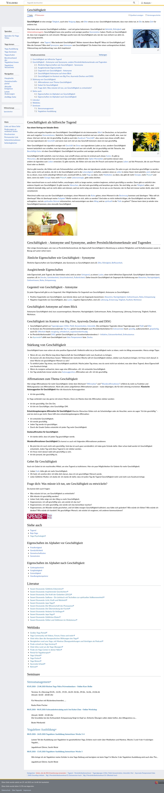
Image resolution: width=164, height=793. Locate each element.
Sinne (78, 145)
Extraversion (118, 329)
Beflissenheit (117, 263)
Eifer (86, 21)
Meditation (108, 175)
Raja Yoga (34, 533)
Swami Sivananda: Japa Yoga (41, 603)
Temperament (76, 337)
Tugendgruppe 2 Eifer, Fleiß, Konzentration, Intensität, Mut (113, 773)
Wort (100, 132)
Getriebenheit (53, 277)
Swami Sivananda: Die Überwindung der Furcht (49, 608)
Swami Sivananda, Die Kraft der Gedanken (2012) (50, 594)
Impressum (27, 790)
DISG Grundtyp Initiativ (36, 775)
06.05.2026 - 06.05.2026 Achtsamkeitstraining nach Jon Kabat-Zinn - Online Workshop (62, 710)
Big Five (67, 329)
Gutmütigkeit (35, 573)
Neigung (72, 21)
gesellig (132, 329)
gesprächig (154, 329)
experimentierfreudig (79, 331)
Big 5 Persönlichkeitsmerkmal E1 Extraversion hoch (64, 775)
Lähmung (104, 300)
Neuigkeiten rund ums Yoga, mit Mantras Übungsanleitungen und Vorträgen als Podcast (66, 641)
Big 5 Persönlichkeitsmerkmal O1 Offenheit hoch (100, 775)
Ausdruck (81, 138)
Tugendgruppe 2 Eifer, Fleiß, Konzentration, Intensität (73, 326)
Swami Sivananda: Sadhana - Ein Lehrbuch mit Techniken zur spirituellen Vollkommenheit (66, 597)
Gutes (108, 156)
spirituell (108, 201)
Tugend (47, 42)
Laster (100, 274)
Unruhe (43, 277)
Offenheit (42, 331)
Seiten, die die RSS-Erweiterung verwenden (51, 773)
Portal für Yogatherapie (39, 652)
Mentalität (98, 159)
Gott (37, 471)
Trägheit (122, 300)
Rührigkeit (117, 29)
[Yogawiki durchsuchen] (81, 2)
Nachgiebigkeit (153, 277)
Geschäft (90, 138)
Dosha (89, 337)
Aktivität (108, 29)
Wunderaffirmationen (111, 384)
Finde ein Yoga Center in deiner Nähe (45, 650)
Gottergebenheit (37, 567)
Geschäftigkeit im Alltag (36, 210)
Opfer (91, 159)
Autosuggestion (68, 372)
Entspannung (50, 280)
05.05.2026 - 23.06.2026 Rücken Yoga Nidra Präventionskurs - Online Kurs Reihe (59, 686)
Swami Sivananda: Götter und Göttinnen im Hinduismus (53, 620)
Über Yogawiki (17, 790)
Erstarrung (113, 300)
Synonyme (54, 45)
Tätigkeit (55, 21)
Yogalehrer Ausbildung (41, 729)
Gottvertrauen (33, 280)
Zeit (151, 21)
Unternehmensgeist (35, 32)
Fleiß (142, 326)
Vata (68, 337)
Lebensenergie (78, 177)
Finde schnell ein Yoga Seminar (42, 644)
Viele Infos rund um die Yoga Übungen (46, 647)
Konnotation (95, 32)
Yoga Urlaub (35, 655)
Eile (140, 21)
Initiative (104, 334)
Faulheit (129, 300)
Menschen (31, 159)
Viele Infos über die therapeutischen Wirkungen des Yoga (53, 638)
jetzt (148, 172)
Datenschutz (6, 790)
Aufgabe (61, 198)
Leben (50, 161)
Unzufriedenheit (66, 277)
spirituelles (48, 201)
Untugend (85, 274)
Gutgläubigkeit (36, 570)
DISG (53, 334)
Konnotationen (48, 135)
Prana (149, 175)
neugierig (55, 331)
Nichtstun (138, 300)
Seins (39, 151)
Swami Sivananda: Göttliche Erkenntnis (46, 589)
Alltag (96, 201)
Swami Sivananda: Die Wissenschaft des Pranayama (51, 606)
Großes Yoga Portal (38, 633)
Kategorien (31, 773)
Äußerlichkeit (79, 277)
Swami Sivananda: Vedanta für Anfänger (46, 611)
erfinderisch (64, 331)
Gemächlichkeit (36, 550)
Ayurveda (36, 337)
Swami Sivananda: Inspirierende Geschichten (48, 591)
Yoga (89, 175)
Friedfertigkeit (36, 547)
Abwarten (142, 277)
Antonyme (67, 45)
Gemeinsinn (35, 556)
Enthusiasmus (128, 334)
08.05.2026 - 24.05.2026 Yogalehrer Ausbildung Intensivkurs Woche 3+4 (55, 734)
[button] (52, 221)
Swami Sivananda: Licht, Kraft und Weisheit (48, 600)
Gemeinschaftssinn (38, 553)
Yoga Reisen (35, 661)
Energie (138, 175)
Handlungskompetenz (39, 576)
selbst (119, 172)
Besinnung (123, 195)
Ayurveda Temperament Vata (145, 773)
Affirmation (91, 384)
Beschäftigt (31, 151)
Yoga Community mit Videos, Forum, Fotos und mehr (51, 635)
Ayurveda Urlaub (37, 664)
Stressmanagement (38, 682)
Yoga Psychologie (37, 536)
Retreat (56, 201)
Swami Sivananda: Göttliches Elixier (44, 617)
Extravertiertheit (115, 334)
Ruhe (93, 195)
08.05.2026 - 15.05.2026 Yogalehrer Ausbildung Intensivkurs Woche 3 (54, 752)
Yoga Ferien (35, 658)
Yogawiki (12, 2)
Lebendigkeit (88, 172)
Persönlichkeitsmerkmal (82, 773)
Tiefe (119, 201)
